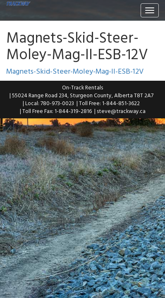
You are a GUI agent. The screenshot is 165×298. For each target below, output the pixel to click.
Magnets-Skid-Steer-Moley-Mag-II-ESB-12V (74, 71)
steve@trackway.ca (121, 111)
